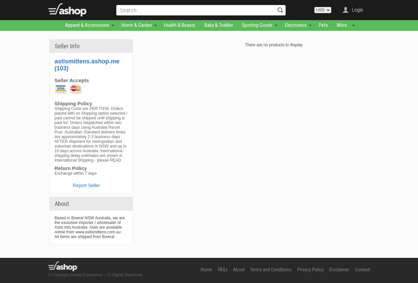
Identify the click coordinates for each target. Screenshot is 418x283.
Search (280, 10)
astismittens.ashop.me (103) (87, 65)
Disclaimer (339, 269)
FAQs (223, 269)
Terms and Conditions (271, 269)
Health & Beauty (179, 25)
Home (206, 269)
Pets (323, 25)
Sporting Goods (257, 25)
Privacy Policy (310, 269)
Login (357, 10)
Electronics (296, 25)
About (239, 269)
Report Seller (86, 185)
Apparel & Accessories (87, 25)
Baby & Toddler (218, 25)
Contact (362, 269)
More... (343, 25)
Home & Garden (136, 25)
